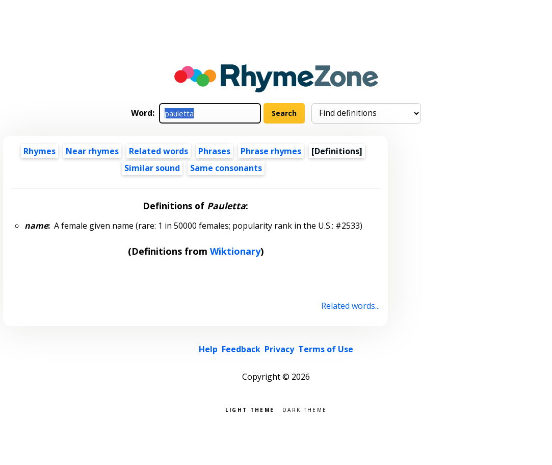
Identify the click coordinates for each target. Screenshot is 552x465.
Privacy (279, 349)
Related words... (350, 305)
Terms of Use (325, 349)
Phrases (214, 151)
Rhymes (39, 151)
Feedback (241, 349)
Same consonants (226, 168)
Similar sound (152, 168)
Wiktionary (235, 251)
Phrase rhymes (271, 151)
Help (208, 349)
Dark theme (304, 409)
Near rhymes (92, 151)
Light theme (249, 409)
